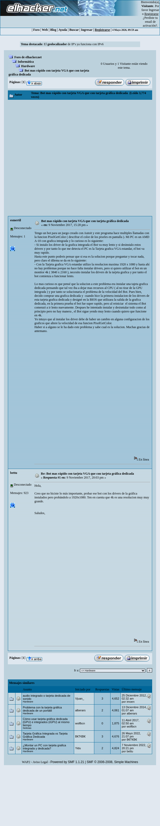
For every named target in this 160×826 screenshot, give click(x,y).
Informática (26, 61)
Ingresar (154, 10)
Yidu (78, 748)
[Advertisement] (63, 157)
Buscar (74, 30)
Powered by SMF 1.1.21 (67, 762)
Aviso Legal (40, 762)
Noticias (27, 728)
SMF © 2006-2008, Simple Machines (112, 762)
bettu (13, 473)
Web (45, 30)
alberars (80, 710)
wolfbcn (80, 723)
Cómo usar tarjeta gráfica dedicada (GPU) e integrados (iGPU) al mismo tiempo (46, 722)
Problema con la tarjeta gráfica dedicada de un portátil (42, 709)
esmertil (15, 220)
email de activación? (150, 23)
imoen (131, 701)
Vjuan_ (79, 698)
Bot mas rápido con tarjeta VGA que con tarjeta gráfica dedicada (85, 221)
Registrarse (102, 30)
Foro (36, 30)
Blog (53, 30)
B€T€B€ (80, 736)
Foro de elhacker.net (28, 57)
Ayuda (62, 30)
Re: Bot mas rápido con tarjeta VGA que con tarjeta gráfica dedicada (87, 473)
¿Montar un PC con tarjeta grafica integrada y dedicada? (44, 747)
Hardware (28, 66)
